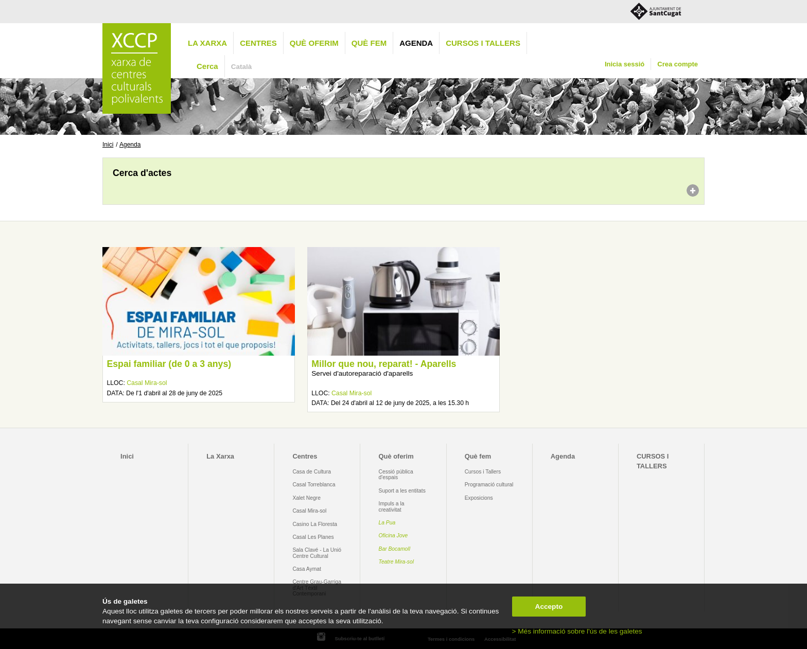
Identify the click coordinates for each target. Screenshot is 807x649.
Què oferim (314, 43)
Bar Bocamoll (394, 549)
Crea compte (677, 64)
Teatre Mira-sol (396, 562)
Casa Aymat (306, 569)
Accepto (549, 606)
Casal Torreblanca (313, 484)
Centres (258, 43)
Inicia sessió (624, 64)
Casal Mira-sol (147, 383)
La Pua (387, 522)
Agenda (416, 43)
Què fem (369, 43)
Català (241, 67)
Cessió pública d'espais (396, 474)
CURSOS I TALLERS (483, 43)
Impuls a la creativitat (392, 506)
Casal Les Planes (313, 537)
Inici (107, 144)
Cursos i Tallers (483, 472)
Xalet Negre (306, 498)
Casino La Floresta (314, 524)
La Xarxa (207, 43)
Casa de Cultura (311, 472)
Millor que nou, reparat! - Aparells (383, 364)
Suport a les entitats (402, 491)
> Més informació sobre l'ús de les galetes (577, 631)
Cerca (207, 66)
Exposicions (479, 498)
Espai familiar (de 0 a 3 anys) (169, 364)
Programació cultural (489, 484)
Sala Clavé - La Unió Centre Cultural (316, 552)
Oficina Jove (393, 535)
